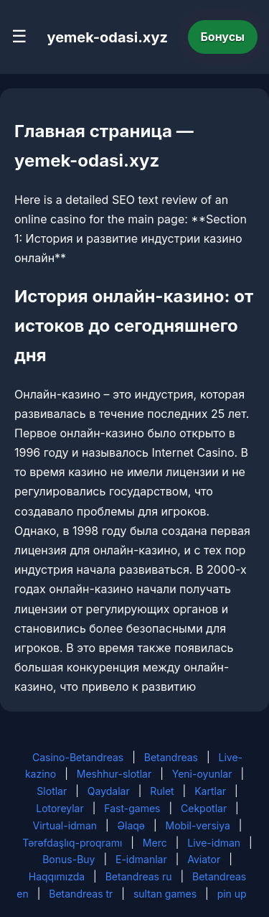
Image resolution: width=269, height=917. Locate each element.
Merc (155, 843)
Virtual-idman (65, 825)
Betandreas (171, 757)
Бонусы (223, 36)
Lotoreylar (60, 808)
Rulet (162, 791)
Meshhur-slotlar (114, 774)
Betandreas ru (138, 876)
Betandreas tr (81, 894)
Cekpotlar (204, 808)
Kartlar (210, 791)
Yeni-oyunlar (202, 774)
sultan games (165, 894)
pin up (232, 894)
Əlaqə (131, 825)
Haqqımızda (57, 876)
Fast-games (132, 808)
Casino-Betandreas (77, 757)
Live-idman (213, 843)
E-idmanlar (141, 859)
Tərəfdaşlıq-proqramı (72, 843)
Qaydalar (109, 791)
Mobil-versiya (198, 825)
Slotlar (52, 791)
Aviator (203, 859)
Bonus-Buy (68, 859)
